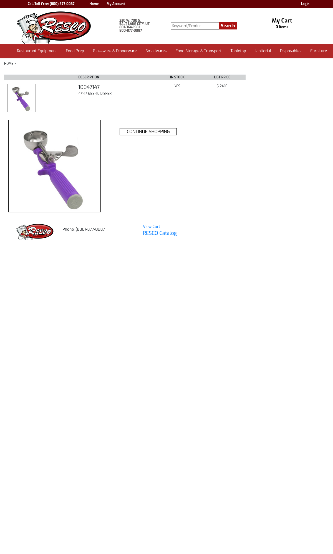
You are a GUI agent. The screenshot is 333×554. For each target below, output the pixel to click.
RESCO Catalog (160, 233)
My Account (116, 4)
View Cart (151, 226)
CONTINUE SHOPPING (148, 132)
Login (305, 4)
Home (94, 4)
